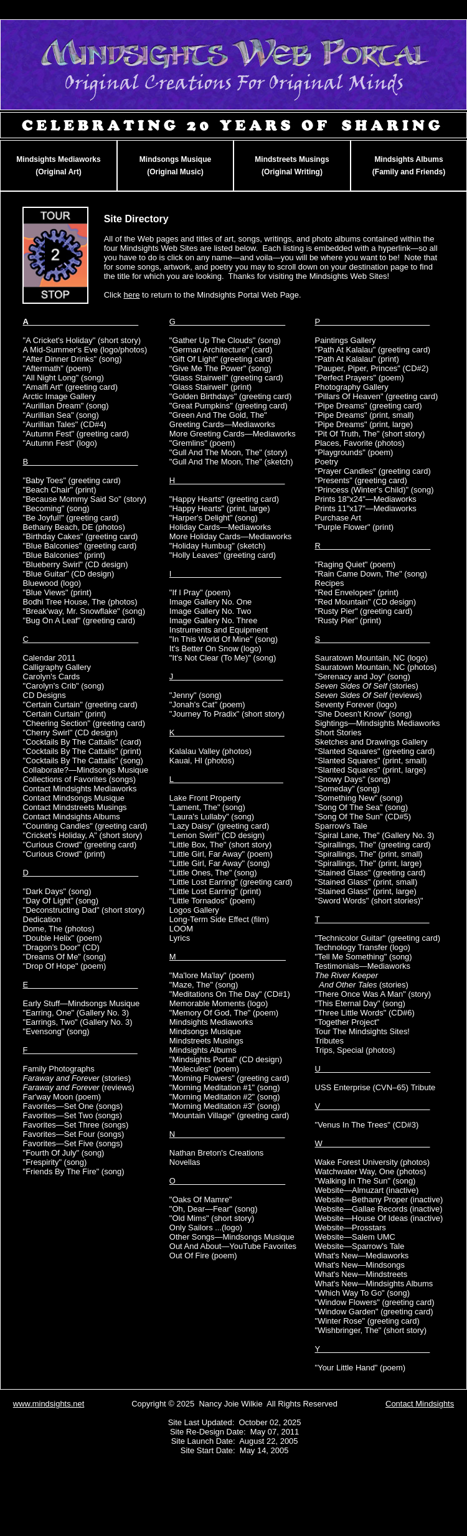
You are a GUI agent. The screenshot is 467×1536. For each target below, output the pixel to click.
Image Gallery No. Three (213, 620)
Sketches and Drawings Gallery (371, 742)
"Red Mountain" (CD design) (366, 601)
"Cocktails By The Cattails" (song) (83, 760)
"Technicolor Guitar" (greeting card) (377, 938)
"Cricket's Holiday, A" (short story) (83, 835)
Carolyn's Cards (51, 676)
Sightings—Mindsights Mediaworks (377, 723)
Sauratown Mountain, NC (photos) (376, 667)
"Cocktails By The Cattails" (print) (82, 751)
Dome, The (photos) (59, 928)
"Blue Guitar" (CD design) (69, 573)
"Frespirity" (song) (55, 1162)
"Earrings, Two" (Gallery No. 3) (78, 1022)
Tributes (329, 1040)
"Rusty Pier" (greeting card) (364, 611)
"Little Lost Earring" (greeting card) (231, 882)
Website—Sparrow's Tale (360, 1246)
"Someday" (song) (347, 788)
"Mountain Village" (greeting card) (229, 1115)
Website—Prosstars (350, 1227)
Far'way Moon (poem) (62, 1096)
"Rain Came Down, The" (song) (371, 573)
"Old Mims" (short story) (212, 1218)
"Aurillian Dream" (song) (66, 405)
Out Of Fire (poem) (203, 1255)
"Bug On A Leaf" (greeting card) (79, 620)
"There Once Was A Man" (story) (373, 994)
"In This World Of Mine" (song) (223, 639)
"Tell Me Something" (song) (363, 956)
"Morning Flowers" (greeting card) (229, 1078)
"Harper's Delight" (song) (213, 517)
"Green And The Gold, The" (218, 415)
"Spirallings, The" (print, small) (369, 854)
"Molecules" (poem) (204, 1068)
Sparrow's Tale (341, 826)
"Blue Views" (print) (57, 592)
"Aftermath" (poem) (57, 368)
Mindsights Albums (203, 1050)
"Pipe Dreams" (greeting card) (368, 405)
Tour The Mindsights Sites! (362, 1031)
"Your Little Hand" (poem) (360, 1367)
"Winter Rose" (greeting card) (367, 1321)
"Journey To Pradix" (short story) (227, 714)
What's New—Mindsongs (360, 1265)
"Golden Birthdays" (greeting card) (230, 396)
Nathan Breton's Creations (216, 1152)
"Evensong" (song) (56, 1031)
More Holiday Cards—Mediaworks (230, 536)
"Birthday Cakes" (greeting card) (80, 536)
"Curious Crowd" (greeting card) (80, 844)
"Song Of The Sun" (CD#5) (363, 816)
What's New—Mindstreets (361, 1274)
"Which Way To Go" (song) (362, 1293)
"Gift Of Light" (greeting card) (221, 359)
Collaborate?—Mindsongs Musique (86, 770)
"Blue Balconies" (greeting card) (80, 545)
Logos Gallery (194, 910)
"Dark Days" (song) (57, 891)
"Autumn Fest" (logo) (60, 443)
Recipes (329, 583)
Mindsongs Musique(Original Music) (175, 165)
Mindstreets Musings (206, 1040)
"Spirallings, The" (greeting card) (373, 844)
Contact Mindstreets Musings (75, 807)
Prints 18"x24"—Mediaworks (366, 499)
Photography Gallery (352, 387)
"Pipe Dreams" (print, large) (364, 424)
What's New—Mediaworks (362, 1255)
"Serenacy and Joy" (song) (362, 676)
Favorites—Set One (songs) (73, 1106)
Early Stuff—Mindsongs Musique (81, 1003)
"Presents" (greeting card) (361, 480)
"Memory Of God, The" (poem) (223, 1012)
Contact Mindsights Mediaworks (80, 788)
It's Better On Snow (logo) (215, 648)
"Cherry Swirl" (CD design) (70, 732)
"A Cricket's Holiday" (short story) (82, 340)
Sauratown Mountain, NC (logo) (371, 657)
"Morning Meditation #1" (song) (224, 1087)
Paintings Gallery (345, 340)
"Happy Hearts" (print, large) (219, 508)
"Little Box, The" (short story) (220, 844)
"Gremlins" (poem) (202, 443)
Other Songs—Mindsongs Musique (232, 1237)
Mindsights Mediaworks (211, 1022)
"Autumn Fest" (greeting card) (76, 433)
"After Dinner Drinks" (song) (72, 359)
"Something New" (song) (359, 798)
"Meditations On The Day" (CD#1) (229, 994)
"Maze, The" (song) (203, 984)
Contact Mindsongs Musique (74, 798)
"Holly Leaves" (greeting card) (222, 555)
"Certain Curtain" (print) (64, 714)
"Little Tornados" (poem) (212, 900)
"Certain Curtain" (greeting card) (80, 704)
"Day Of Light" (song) (61, 900)
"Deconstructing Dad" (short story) (84, 910)
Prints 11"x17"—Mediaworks (366, 508)
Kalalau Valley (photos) (210, 751)
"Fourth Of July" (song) (64, 1152)
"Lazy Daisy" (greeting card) (219, 826)
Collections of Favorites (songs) (79, 779)
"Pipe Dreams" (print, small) (364, 415)
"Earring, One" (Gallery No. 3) (76, 1012)
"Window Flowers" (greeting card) (375, 1302)
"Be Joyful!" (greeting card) (71, 517)
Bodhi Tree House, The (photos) (80, 601)
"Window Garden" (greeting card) (374, 1311)
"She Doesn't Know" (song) (363, 714)
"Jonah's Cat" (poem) (207, 704)
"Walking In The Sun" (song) (365, 1180)
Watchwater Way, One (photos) (371, 1171)
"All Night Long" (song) (63, 377)
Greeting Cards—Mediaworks (222, 424)
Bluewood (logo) (52, 583)
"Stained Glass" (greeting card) (370, 872)
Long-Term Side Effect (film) (219, 919)
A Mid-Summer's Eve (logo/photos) (85, 349)
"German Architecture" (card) (220, 349)
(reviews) (78, 1087)
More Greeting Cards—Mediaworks (232, 433)
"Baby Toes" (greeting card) (72, 480)
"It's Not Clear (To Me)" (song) (222, 657)
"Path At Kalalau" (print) (357, 359)
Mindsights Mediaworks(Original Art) (58, 165)
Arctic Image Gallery (59, 396)
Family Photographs (59, 1068)
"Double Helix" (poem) (62, 938)
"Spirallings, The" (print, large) (368, 863)
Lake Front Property (204, 798)
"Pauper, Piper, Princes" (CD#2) (372, 368)
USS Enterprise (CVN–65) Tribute (375, 1087)
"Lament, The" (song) (207, 807)
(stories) (77, 1078)
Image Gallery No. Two (210, 611)
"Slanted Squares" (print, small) (371, 760)
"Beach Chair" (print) (60, 489)
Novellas (184, 1162)
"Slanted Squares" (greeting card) (375, 751)
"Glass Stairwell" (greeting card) (226, 377)
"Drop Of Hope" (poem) (64, 966)
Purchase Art (338, 517)
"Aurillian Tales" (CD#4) (64, 424)
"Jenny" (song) (195, 695)
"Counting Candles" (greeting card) (85, 826)
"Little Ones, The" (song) (213, 872)
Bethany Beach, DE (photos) (74, 527)
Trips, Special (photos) (355, 1050)
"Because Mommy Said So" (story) (85, 499)
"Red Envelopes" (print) (357, 592)
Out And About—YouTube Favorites (232, 1246)
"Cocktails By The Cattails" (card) (82, 742)
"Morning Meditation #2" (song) (224, 1096)
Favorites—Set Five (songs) (73, 1143)
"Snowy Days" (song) (353, 779)
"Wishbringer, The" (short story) (371, 1330)
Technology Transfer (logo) (362, 947)
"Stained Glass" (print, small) (366, 882)
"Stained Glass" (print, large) (366, 891)
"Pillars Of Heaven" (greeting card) (376, 396)
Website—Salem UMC (355, 1237)
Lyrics (179, 938)
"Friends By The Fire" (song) (74, 1171)
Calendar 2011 (49, 657)
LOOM (181, 928)
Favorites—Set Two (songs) (73, 1115)
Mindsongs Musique (205, 1031)
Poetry (326, 461)
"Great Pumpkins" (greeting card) (228, 405)
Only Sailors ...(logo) (205, 1227)
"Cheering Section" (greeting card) (84, 723)
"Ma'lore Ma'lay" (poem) (212, 975)
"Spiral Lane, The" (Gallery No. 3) (375, 835)
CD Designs (44, 695)
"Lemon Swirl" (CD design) (217, 835)
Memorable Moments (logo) (218, 1003)
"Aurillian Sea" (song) (61, 415)
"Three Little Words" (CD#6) (365, 1012)
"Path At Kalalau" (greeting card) (373, 349)
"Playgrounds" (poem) (354, 452)
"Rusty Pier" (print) (348, 620)
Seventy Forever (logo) (356, 704)
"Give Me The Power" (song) (220, 368)
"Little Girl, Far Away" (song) (219, 863)
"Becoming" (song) (56, 508)
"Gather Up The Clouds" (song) (225, 340)
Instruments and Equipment (218, 629)
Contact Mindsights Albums (71, 816)
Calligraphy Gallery (57, 667)
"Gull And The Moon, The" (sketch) (231, 461)
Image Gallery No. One (210, 601)
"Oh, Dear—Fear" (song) (213, 1208)
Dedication (42, 919)
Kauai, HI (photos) (201, 760)
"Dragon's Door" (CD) (61, 947)
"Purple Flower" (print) (354, 527)
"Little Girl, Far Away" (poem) (221, 854)
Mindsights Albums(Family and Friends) (408, 165)
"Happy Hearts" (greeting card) (224, 499)
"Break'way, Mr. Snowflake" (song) (84, 611)
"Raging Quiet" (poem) (355, 564)
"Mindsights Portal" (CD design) (225, 1059)
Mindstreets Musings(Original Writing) (292, 165)
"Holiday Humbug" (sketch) (217, 545)
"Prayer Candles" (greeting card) (373, 471)
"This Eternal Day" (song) (360, 1003)
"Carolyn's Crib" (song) (63, 685)
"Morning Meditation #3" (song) (224, 1106)
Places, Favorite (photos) (360, 443)
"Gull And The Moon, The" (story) (228, 452)
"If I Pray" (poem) (199, 592)
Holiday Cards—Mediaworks (220, 527)
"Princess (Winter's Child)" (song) (374, 489)
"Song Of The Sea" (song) (361, 807)
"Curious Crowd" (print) (64, 854)
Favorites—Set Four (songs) (74, 1134)
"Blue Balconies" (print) (64, 555)
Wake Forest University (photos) (372, 1162)
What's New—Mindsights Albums (374, 1283)
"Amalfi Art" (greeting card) (70, 387)
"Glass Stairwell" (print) (210, 387)
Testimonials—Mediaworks (362, 966)
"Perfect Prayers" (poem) (359, 377)
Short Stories (338, 732)
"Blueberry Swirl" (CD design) (75, 564)
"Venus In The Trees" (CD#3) (367, 1124)
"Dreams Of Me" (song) (64, 956)
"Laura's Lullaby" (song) (211, 816)
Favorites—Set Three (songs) (76, 1124)
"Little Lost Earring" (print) (215, 891)
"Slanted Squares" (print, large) (370, 770)
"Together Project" (347, 1022)
